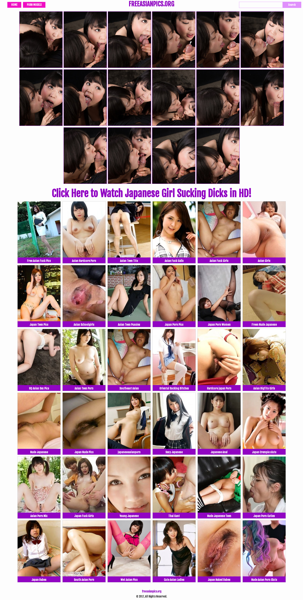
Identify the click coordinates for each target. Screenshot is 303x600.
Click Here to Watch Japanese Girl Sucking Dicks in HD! (151, 193)
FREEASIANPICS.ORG (151, 4)
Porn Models (34, 4)
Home (14, 4)
